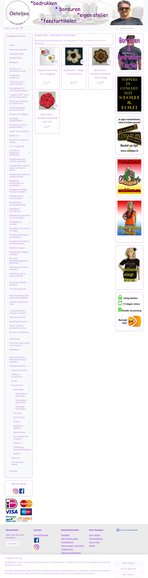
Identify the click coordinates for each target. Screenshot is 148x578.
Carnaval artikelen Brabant (19, 283)
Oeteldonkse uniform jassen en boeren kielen (19, 167)
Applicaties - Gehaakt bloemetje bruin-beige (100, 74)
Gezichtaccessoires (19, 321)
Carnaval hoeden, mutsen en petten (17, 311)
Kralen (20, 381)
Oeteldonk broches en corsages (19, 229)
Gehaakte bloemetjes (20, 407)
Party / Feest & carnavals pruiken (17, 326)
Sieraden (19, 471)
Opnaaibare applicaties (21, 401)
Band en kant (21, 432)
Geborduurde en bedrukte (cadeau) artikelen (17, 359)
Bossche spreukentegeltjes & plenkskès (18, 260)
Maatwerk (14, 62)
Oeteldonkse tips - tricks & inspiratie (18, 160)
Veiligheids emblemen (19, 76)
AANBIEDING (15, 58)
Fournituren (20, 385)
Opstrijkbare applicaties (21, 394)
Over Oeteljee (94, 535)
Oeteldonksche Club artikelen (19, 197)
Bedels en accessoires (20, 375)
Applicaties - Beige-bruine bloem (73, 72)
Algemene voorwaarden (71, 553)
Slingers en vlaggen (18, 114)
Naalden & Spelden (18, 427)
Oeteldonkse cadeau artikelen (18, 253)
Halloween (14, 349)
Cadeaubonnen (16, 53)
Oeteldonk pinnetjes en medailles (18, 235)
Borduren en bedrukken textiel (19, 70)
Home (19, 45)
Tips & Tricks (94, 542)
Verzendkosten (67, 542)
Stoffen (16, 453)
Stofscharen (19, 417)
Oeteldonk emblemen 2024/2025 (19, 152)
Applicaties (21, 389)
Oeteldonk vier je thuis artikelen (17, 274)
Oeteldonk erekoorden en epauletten (16, 183)
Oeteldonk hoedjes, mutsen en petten (18, 190)
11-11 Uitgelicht (16, 146)
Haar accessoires (17, 317)
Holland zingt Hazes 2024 (18, 303)
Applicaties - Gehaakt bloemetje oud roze (47, 118)
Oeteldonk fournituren (15, 210)
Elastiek (17, 443)
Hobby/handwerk (19, 366)
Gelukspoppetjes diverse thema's (17, 108)
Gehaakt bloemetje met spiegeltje (47, 72)
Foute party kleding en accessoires (18, 102)
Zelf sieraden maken (20, 463)
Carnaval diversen (17, 288)
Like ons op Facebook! (127, 530)
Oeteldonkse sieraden (19, 223)
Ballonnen (19, 135)
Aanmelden (12, 543)
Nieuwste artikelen (18, 49)
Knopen (21, 421)
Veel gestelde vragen (69, 538)
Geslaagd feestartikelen (16, 119)
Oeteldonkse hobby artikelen (18, 268)
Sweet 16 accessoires (19, 131)
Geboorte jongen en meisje (18, 140)
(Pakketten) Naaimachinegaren (22, 448)
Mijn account (12, 28)
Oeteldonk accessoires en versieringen (19, 216)
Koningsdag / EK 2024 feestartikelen (19, 89)
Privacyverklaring (96, 538)
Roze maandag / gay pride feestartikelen (18, 296)
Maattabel (65, 535)
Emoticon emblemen (19, 332)
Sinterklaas (14, 338)
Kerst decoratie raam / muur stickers (19, 344)
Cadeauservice (67, 549)
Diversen (17, 413)
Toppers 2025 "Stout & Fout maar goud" (19, 95)
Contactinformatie (41, 535)
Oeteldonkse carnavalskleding (17, 203)
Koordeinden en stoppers (20, 437)
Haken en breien (19, 370)
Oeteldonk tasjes (17, 247)
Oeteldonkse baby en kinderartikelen (19, 242)
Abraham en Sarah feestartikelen (18, 126)
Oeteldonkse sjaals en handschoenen (19, 175)
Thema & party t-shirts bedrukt (17, 82)
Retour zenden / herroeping (72, 546)
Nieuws (92, 546)
